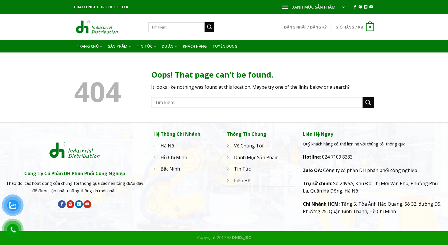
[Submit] (209, 27)
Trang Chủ (90, 46)
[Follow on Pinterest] (360, 7)
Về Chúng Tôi (248, 146)
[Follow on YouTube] (371, 7)
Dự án (169, 46)
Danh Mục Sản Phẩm (256, 157)
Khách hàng (195, 46)
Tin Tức (146, 46)
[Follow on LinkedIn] (365, 7)
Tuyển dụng (225, 46)
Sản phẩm (119, 46)
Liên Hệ (242, 180)
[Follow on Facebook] (355, 7)
